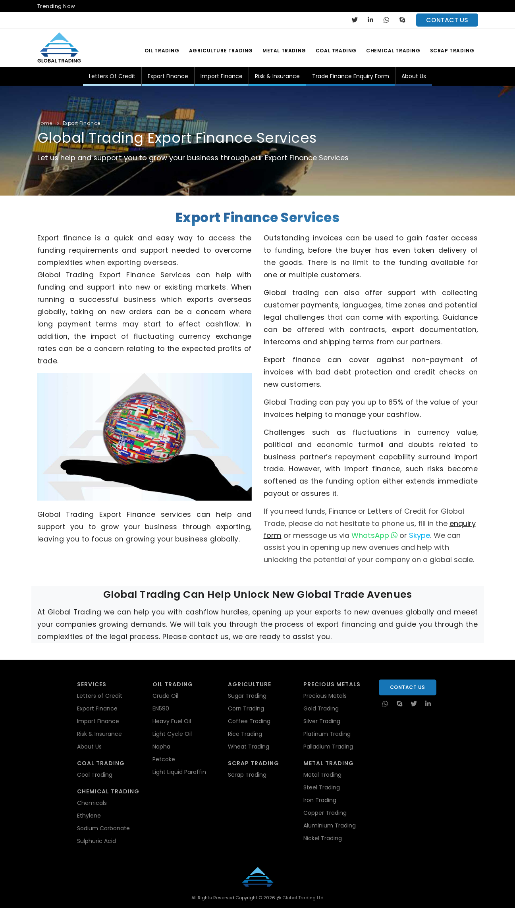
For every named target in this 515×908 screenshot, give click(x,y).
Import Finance (222, 76)
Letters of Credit (112, 76)
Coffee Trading (249, 721)
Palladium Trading (328, 747)
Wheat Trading (248, 747)
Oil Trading (162, 50)
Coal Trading (336, 50)
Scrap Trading (452, 50)
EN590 (160, 708)
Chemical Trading (393, 50)
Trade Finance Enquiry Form (350, 76)
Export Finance (168, 76)
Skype (419, 535)
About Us (413, 76)
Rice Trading (245, 734)
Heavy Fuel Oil (171, 721)
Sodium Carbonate (103, 828)
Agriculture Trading (221, 50)
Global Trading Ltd (302, 898)
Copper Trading (325, 813)
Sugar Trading (247, 696)
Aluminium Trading (329, 825)
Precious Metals (325, 696)
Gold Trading (321, 708)
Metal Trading (284, 50)
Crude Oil (165, 696)
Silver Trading (321, 721)
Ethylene (89, 816)
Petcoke (163, 759)
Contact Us (407, 687)
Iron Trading (319, 800)
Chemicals (92, 803)
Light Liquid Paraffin (179, 772)
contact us (447, 20)
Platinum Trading (327, 734)
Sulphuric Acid (96, 841)
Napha (161, 747)
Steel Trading (321, 787)
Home (44, 123)
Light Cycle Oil (172, 734)
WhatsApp (374, 535)
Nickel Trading (322, 838)
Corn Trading (246, 708)
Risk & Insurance (277, 76)
